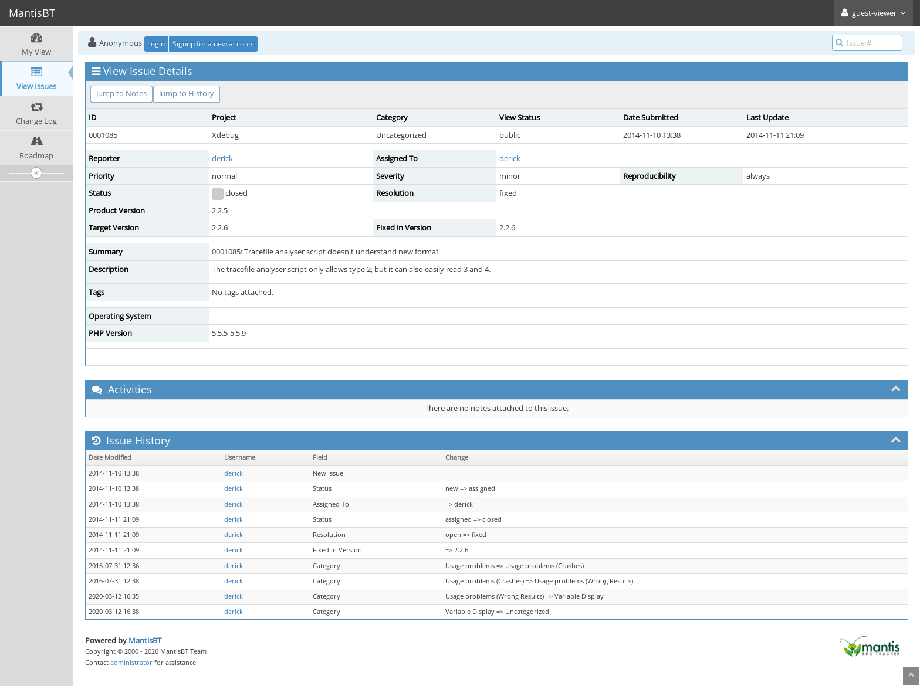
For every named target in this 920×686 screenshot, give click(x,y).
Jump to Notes (121, 93)
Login (156, 44)
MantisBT (144, 640)
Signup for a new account (213, 44)
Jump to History (186, 93)
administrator (131, 662)
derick (222, 158)
